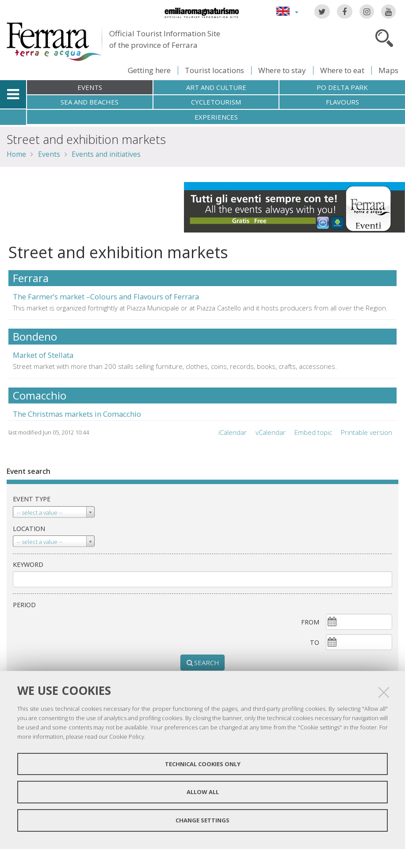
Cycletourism (216, 101)
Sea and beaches (89, 101)
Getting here (149, 70)
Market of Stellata (43, 355)
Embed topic (313, 432)
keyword (28, 564)
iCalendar (232, 432)
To (314, 642)
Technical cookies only (203, 764)
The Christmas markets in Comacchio (77, 414)
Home (16, 154)
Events (89, 87)
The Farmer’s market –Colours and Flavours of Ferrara (106, 296)
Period (24, 605)
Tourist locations (214, 70)
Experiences (216, 116)
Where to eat (342, 70)
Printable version (366, 432)
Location (29, 528)
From (310, 622)
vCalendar (271, 432)
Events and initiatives (106, 154)
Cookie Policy (126, 736)
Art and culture (216, 87)
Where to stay (282, 70)
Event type (31, 499)
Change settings (202, 820)
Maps (388, 70)
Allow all (203, 792)
